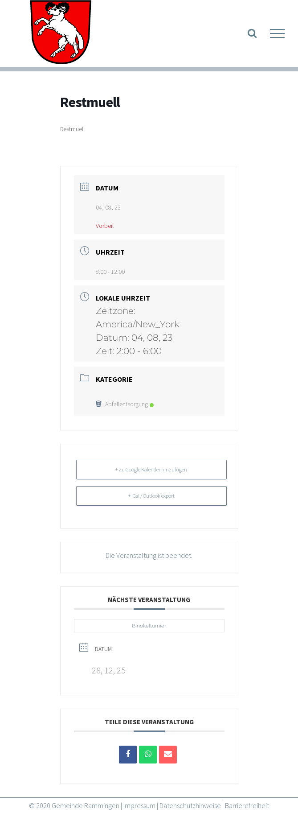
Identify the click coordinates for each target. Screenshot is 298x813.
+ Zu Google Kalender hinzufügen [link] (151, 469)
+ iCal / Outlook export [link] (151, 495)
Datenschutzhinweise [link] (190, 805)
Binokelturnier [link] (149, 626)
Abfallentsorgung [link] (125, 404)
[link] (60, 33)
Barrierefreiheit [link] (247, 805)
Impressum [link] (139, 805)
